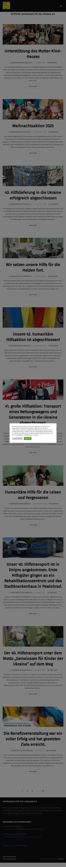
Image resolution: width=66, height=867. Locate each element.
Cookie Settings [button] (17, 438)
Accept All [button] (27, 438)
